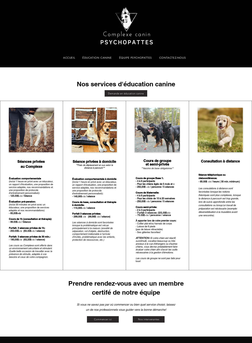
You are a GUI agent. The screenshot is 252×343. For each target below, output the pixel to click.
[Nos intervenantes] (149, 319)
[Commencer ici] (103, 319)
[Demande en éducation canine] (126, 93)
